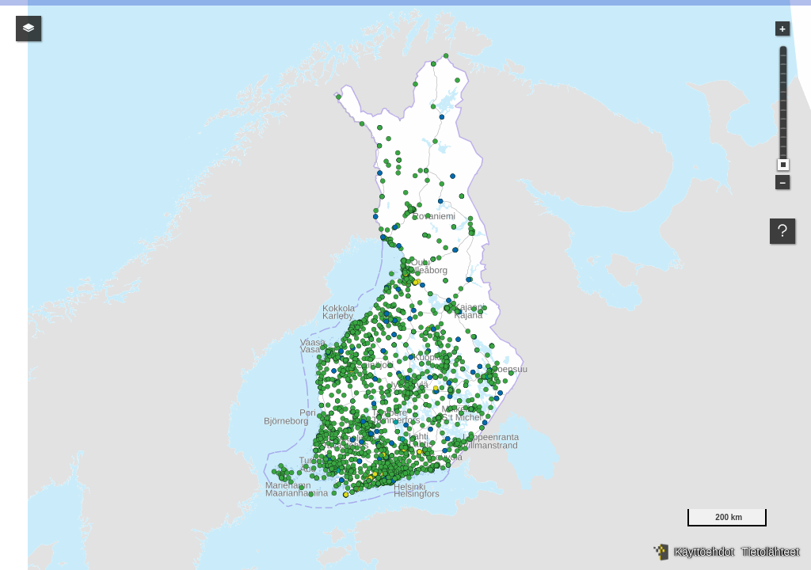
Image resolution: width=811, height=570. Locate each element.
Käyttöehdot (704, 551)
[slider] (783, 164)
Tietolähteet (770, 551)
